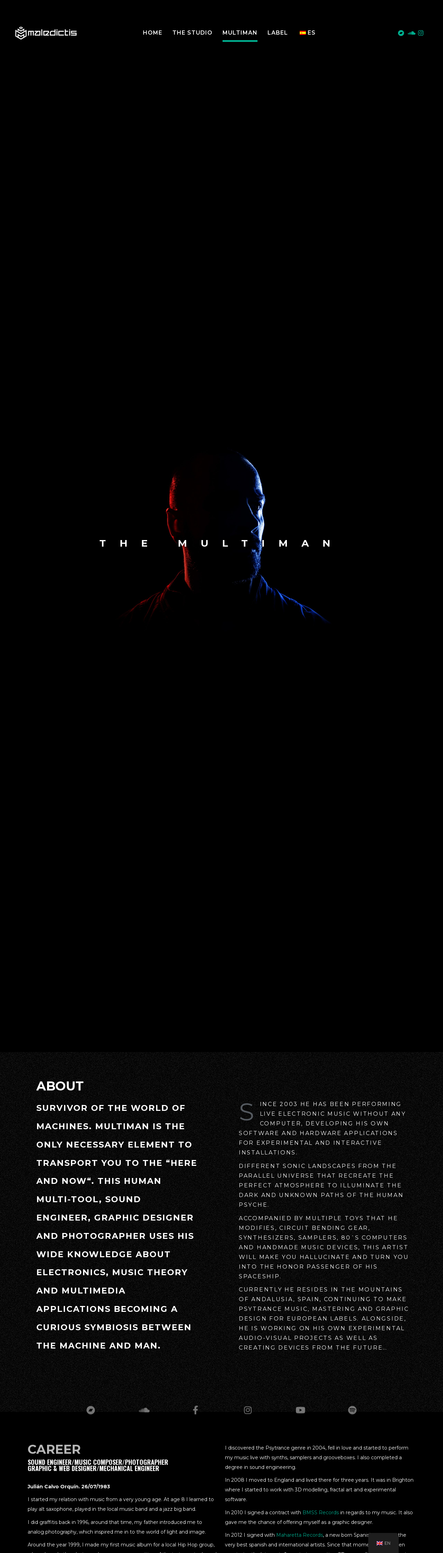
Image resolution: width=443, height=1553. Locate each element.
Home (152, 32)
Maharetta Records (299, 1535)
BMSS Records (320, 1512)
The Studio (192, 32)
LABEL (278, 32)
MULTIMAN (240, 32)
